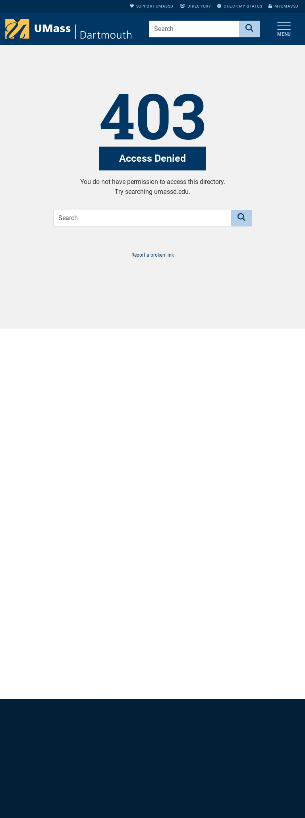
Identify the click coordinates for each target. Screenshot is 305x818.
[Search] (249, 29)
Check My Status (239, 6)
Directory (195, 6)
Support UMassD (152, 6)
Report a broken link (152, 255)
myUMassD (283, 6)
